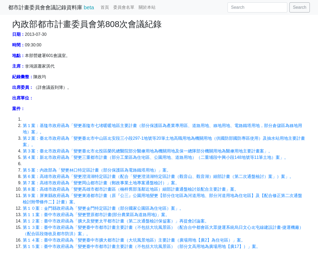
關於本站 (147, 7)
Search (299, 7)
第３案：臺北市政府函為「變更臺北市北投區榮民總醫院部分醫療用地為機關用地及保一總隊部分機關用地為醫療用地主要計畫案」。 (147, 151)
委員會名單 (123, 7)
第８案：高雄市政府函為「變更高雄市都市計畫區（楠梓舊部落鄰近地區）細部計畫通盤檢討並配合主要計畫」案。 (131, 189)
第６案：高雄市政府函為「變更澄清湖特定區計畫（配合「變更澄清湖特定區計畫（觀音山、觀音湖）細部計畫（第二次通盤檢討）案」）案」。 (158, 176)
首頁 (105, 7)
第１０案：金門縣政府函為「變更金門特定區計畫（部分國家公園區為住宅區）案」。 (103, 208)
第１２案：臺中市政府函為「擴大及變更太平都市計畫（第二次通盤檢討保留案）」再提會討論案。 (116, 221)
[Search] (257, 7)
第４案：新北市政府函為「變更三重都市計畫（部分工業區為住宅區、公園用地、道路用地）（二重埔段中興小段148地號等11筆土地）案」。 (156, 157)
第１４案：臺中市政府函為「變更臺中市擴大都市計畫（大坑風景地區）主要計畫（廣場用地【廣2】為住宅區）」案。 (134, 240)
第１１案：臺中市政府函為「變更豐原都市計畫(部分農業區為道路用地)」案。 (96, 214)
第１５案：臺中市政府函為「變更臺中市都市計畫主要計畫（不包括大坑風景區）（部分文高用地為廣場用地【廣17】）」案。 (141, 246)
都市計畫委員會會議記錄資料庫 (51, 7)
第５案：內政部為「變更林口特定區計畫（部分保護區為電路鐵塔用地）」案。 (97, 170)
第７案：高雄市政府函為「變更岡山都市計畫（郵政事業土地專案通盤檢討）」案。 (101, 183)
